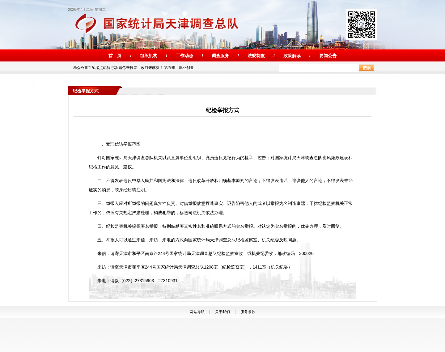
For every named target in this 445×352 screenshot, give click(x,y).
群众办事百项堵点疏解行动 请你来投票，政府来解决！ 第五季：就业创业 (132, 68)
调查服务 (220, 55)
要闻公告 (328, 55)
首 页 (114, 55)
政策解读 (292, 55)
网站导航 (197, 312)
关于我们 (222, 312)
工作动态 (184, 55)
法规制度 (256, 55)
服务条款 (247, 312)
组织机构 (148, 55)
